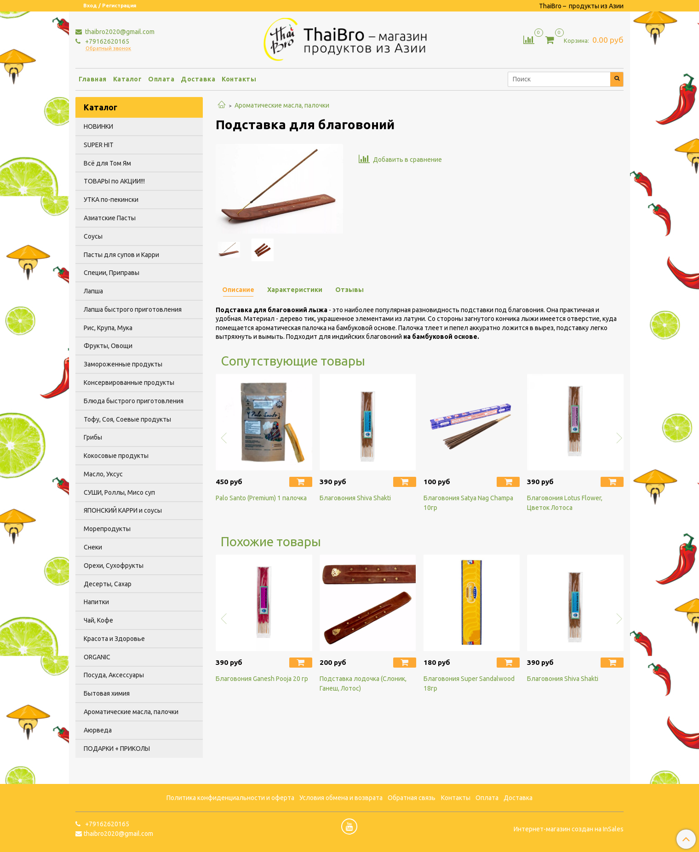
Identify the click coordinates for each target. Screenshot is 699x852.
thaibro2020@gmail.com (119, 31)
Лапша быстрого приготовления (133, 309)
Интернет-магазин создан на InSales (569, 829)
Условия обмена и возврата (341, 797)
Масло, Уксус (103, 474)
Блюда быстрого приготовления (133, 401)
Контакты (239, 79)
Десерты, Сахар (108, 584)
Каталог (127, 79)
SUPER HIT (99, 145)
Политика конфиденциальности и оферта (230, 797)
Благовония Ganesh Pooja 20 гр (262, 678)
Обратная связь (411, 797)
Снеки (93, 547)
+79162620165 (106, 41)
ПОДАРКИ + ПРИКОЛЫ (117, 748)
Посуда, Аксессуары (114, 675)
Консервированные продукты (129, 382)
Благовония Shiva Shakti (355, 498)
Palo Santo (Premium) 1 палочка (261, 498)
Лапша (93, 291)
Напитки (96, 602)
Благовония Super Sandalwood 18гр (469, 683)
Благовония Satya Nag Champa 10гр (468, 502)
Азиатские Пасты (110, 218)
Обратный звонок (108, 48)
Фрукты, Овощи (108, 345)
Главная (93, 79)
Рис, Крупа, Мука (108, 328)
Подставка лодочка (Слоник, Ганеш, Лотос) (363, 683)
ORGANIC (97, 657)
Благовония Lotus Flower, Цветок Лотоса (564, 502)
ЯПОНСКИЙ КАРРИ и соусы (123, 510)
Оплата (161, 79)
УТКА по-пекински (111, 199)
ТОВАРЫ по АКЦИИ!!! (114, 181)
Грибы (93, 437)
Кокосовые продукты (116, 455)
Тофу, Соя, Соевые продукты (127, 419)
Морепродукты (107, 528)
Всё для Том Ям (107, 163)
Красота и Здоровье (114, 638)
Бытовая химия (107, 693)
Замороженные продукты (123, 364)
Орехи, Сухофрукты (113, 565)
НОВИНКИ (98, 126)
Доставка (198, 79)
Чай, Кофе (98, 620)
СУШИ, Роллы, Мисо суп (119, 492)
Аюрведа (98, 730)
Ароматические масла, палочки (282, 105)
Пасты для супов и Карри (121, 254)
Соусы (93, 236)
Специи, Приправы (111, 272)
